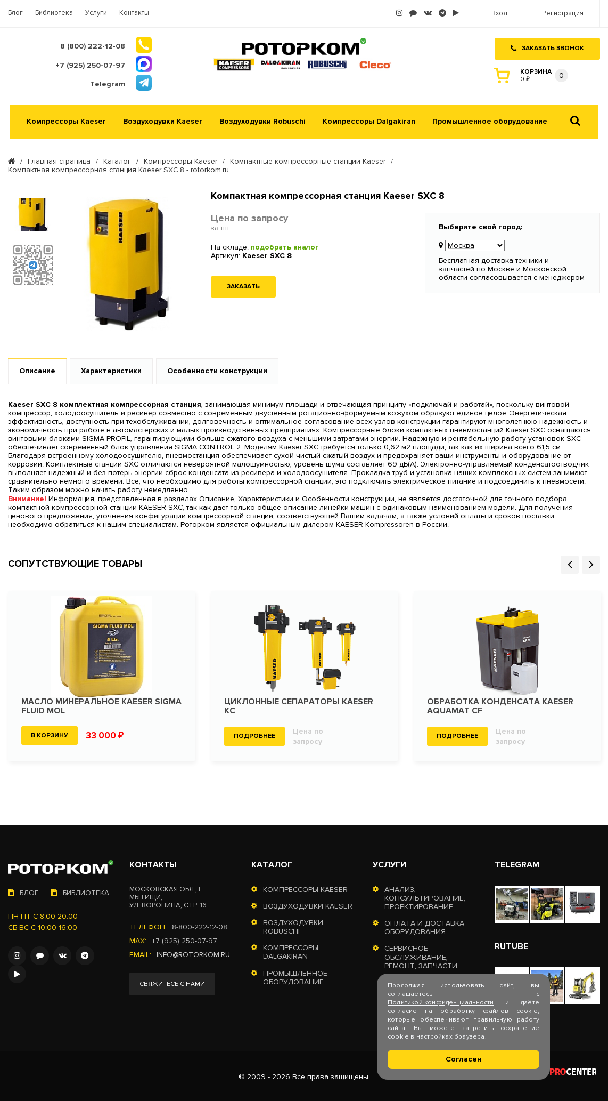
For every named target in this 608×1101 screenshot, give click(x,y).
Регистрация (563, 14)
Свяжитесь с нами (173, 983)
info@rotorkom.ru (194, 954)
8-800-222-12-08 (199, 926)
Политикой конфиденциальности (441, 1003)
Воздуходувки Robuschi (262, 120)
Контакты (134, 13)
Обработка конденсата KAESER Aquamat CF (500, 705)
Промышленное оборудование (489, 120)
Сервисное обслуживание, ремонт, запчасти (420, 956)
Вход (501, 14)
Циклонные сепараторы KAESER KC (299, 705)
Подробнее (254, 735)
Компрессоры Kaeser (66, 120)
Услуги (96, 13)
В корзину (49, 734)
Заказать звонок (547, 47)
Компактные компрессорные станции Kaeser (307, 160)
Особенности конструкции (217, 369)
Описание (37, 369)
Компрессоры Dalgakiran (369, 120)
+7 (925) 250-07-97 (184, 940)
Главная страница (59, 160)
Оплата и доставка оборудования (424, 926)
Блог (15, 13)
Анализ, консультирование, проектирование (424, 897)
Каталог (117, 160)
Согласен (463, 1059)
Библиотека (54, 13)
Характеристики (111, 369)
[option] (32, 213)
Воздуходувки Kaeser (162, 120)
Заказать (243, 286)
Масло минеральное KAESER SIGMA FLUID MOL (101, 705)
